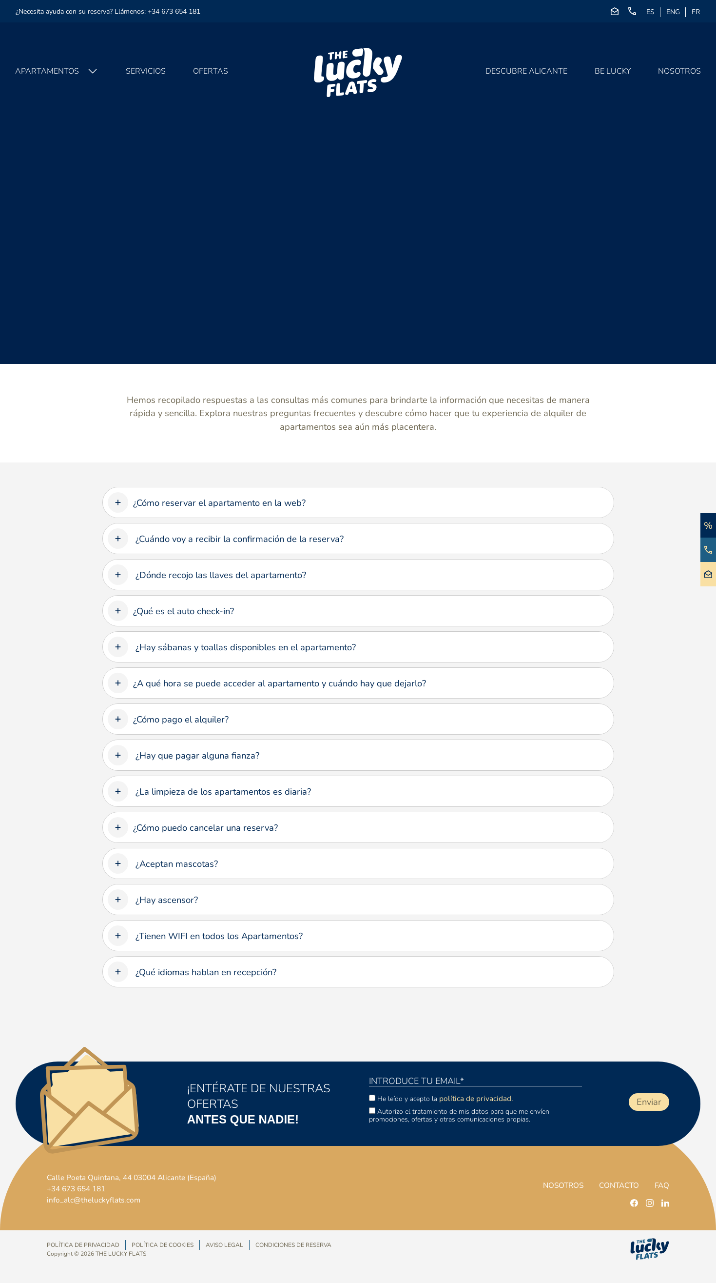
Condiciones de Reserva (293, 1245)
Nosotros (679, 73)
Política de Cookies (163, 1245)
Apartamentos (47, 73)
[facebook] (634, 1203)
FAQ (661, 1185)
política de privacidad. (476, 1098)
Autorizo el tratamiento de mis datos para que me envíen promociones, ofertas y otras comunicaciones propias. (459, 1115)
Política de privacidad (83, 1245)
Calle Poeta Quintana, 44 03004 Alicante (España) (135, 1176)
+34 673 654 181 (174, 11)
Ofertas (211, 73)
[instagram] (650, 1203)
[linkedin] (665, 1203)
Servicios (146, 73)
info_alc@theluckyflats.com (95, 1200)
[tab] (358, 502)
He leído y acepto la (441, 1098)
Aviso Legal (224, 1245)
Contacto (616, 1185)
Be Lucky (612, 73)
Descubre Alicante (526, 73)
